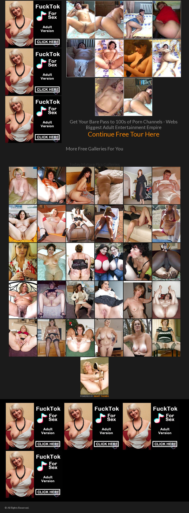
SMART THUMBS (101, 396)
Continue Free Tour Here (123, 134)
